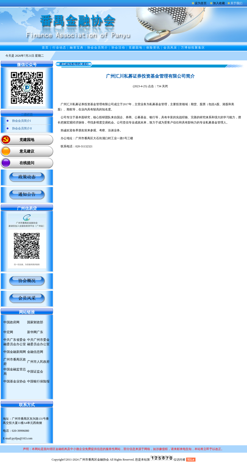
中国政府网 (11, 322)
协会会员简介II (22, 128)
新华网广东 (35, 332)
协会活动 (118, 47)
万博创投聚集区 (193, 47)
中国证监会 (35, 371)
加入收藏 (219, 3)
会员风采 (170, 47)
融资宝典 (77, 47)
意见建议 (26, 151)
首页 (45, 47)
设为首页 (201, 3)
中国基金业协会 (14, 381)
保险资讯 (153, 47)
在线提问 (26, 163)
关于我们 (236, 3)
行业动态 (59, 47)
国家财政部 (35, 322)
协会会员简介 (97, 47)
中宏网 (8, 332)
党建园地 (135, 47)
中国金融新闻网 (14, 352)
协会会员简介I (21, 120)
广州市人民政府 (38, 361)
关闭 (165, 86)
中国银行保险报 (38, 381)
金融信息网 (35, 352)
